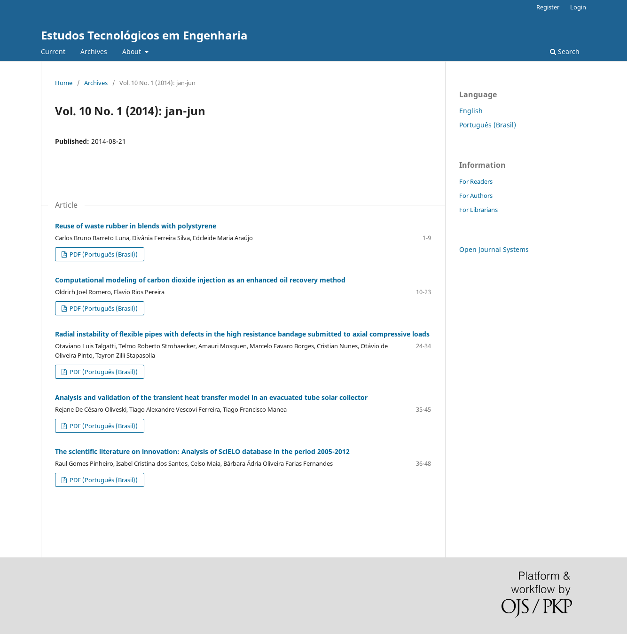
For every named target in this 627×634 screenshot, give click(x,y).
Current (53, 51)
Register (547, 7)
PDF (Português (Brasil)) (103, 254)
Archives (93, 51)
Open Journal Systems (494, 249)
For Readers (476, 181)
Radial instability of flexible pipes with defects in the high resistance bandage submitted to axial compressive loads (242, 333)
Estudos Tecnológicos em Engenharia (144, 35)
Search (565, 51)
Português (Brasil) (487, 124)
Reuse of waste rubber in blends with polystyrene (135, 225)
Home (63, 82)
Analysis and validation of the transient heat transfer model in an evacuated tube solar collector (211, 397)
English (471, 110)
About (132, 51)
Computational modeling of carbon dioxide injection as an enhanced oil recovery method (200, 279)
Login (578, 7)
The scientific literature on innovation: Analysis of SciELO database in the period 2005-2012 (202, 451)
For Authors (476, 195)
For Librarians (478, 209)
